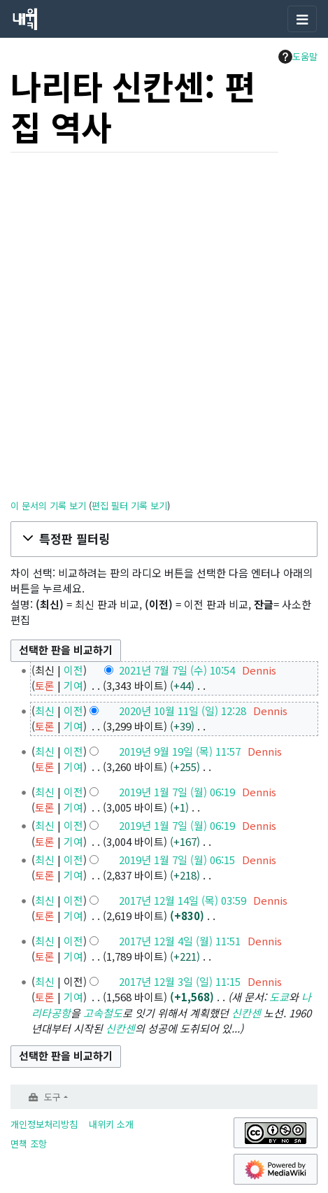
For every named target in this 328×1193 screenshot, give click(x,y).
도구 (52, 1096)
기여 (73, 685)
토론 (45, 685)
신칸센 (246, 1012)
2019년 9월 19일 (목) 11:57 (180, 751)
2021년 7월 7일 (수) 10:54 (177, 670)
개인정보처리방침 (44, 1124)
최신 (45, 710)
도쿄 (279, 996)
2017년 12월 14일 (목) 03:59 (182, 900)
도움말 (298, 57)
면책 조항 (28, 1143)
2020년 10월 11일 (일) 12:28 (182, 710)
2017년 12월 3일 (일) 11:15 (180, 981)
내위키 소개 (111, 1124)
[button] (164, 539)
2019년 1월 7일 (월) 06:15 (177, 859)
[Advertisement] (164, 328)
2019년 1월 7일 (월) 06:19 (177, 791)
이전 (73, 670)
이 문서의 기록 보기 (48, 505)
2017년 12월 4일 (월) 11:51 (180, 940)
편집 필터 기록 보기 (129, 505)
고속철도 (102, 1012)
